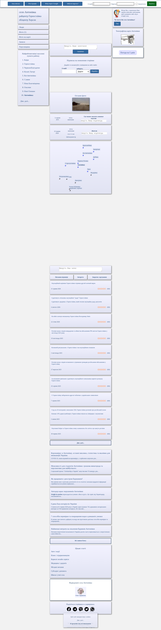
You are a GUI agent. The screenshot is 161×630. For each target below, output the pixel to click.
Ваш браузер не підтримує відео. (80, 85)
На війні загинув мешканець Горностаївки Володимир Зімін (71, 318)
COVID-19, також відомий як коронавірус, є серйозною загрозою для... (80, 457)
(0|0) (108, 290)
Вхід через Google (51, 4)
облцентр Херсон (27, 20)
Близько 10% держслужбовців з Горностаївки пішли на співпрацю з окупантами (77, 415)
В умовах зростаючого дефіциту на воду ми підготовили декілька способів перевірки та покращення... (80, 520)
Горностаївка (29, 64)
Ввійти (152, 4)
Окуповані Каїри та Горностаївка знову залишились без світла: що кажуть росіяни (78, 430)
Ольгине (27, 87)
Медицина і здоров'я (58, 565)
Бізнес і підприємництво (60, 557)
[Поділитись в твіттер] (86, 611)
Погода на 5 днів (127, 53)
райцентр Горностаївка (30, 16)
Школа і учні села (58, 576)
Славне (27, 80)
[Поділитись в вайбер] (80, 611)
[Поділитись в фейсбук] (68, 611)
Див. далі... (80, 620)
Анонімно (80, 52)
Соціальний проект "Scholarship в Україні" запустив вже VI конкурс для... (80, 470)
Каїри (26, 60)
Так (117, 23)
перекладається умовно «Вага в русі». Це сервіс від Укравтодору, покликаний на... (80, 495)
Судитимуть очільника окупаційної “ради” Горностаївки (70, 299)
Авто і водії (55, 553)
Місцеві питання (57, 569)
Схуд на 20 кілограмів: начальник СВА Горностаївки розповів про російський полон (79, 411)
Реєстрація (32, 4)
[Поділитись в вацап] (92, 611)
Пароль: (122, 3)
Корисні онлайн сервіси (60, 561)
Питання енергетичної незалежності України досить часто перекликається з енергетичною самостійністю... (80, 532)
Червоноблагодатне (32, 68)
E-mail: (99, 3)
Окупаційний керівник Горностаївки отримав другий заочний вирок (73, 285)
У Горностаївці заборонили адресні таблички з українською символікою (75, 397)
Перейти (94, 72)
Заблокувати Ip (71, 138)
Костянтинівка (30, 76)
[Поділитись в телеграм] (75, 611)
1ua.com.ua (16, 4)
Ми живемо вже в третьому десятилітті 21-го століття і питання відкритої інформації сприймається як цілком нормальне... (80, 482)
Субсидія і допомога (58, 573)
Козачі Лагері (29, 72)
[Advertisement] (80, 26)
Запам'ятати (141, 4)
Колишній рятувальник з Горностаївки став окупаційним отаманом (73, 349)
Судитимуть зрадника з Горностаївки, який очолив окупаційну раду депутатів (77, 303)
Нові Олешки (29, 91)
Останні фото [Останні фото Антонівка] (80, 96)
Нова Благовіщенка (32, 83)
